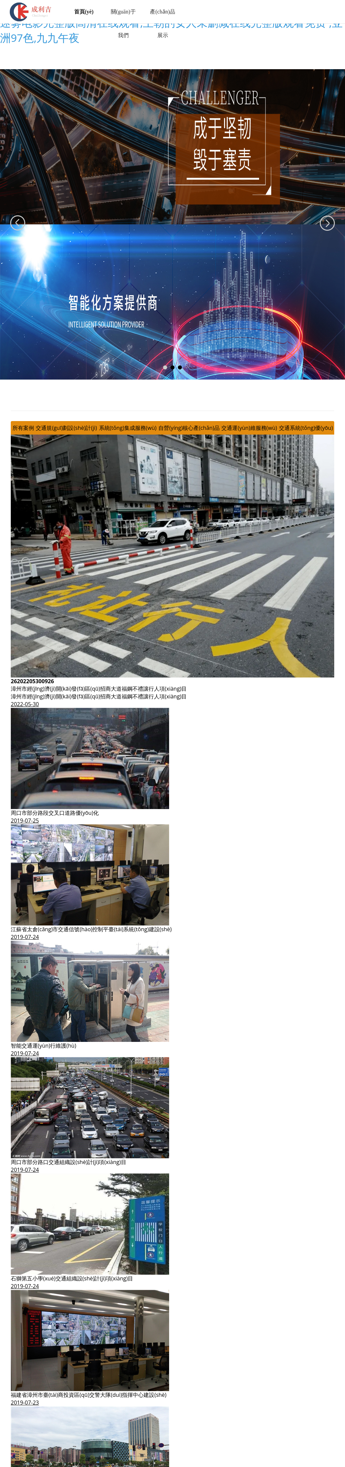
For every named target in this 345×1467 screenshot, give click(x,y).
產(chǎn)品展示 (163, 23)
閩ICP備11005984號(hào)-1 (216, 1439)
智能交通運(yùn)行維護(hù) (43, 891)
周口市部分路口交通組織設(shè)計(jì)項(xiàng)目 (68, 1008)
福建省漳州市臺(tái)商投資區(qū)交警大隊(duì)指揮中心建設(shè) (88, 1240)
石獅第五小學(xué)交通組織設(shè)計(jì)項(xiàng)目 (72, 1124)
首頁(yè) (85, 12)
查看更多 (21, 1372)
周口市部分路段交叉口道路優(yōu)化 (55, 658)
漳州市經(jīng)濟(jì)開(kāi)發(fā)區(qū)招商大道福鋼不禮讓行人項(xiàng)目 (99, 534)
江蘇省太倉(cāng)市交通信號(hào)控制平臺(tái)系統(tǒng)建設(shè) (91, 775)
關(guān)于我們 (124, 23)
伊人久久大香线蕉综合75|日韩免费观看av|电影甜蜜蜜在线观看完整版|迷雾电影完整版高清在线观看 (121, 1463)
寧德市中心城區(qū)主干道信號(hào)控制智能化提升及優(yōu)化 (87, 1357)
